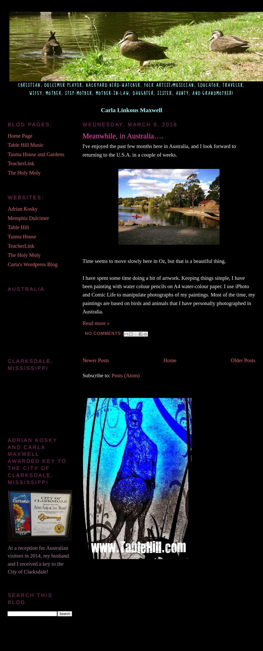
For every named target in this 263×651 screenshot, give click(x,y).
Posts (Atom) (126, 375)
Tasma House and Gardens (36, 154)
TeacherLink (21, 163)
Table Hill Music (25, 145)
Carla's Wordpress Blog (32, 264)
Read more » (95, 323)
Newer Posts (95, 360)
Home (169, 360)
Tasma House (22, 237)
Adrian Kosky (22, 209)
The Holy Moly (24, 173)
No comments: (104, 333)
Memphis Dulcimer (28, 218)
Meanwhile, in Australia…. (122, 136)
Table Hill (18, 227)
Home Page (20, 136)
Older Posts (243, 360)
